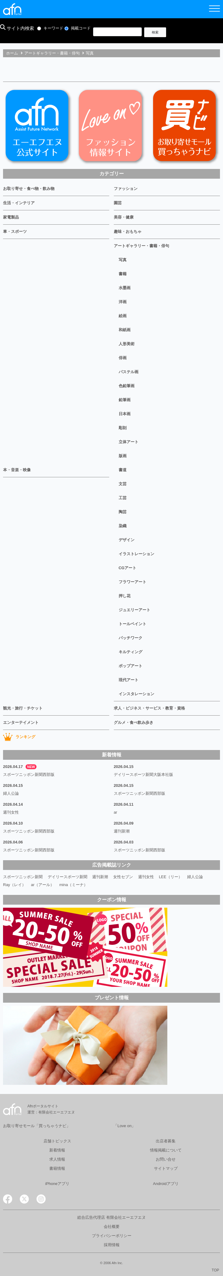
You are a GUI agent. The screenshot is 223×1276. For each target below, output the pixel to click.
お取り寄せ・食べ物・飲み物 (28, 188)
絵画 (123, 316)
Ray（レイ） (14, 884)
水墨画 (125, 288)
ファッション (126, 188)
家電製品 (11, 217)
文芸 (123, 484)
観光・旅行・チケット (23, 708)
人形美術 (126, 344)
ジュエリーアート (134, 610)
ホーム (12, 53)
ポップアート (130, 666)
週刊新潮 (122, 831)
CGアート (128, 568)
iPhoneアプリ (57, 1183)
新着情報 (57, 1150)
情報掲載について (166, 1150)
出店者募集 (166, 1141)
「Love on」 (124, 1126)
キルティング (130, 652)
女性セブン (123, 877)
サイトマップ (166, 1168)
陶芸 (123, 512)
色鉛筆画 (126, 386)
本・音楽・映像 (17, 470)
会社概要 (112, 1226)
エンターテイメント (21, 722)
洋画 (123, 302)
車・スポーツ (15, 231)
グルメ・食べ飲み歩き (133, 722)
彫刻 (123, 428)
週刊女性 (11, 812)
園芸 (118, 203)
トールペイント (132, 624)
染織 (123, 526)
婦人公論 (11, 793)
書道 (123, 470)
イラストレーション (136, 554)
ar (115, 812)
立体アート (128, 442)
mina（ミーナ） (73, 884)
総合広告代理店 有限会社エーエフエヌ (111, 1217)
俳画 (123, 358)
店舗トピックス (57, 1141)
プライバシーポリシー (111, 1235)
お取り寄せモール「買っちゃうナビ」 (36, 1126)
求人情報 (57, 1159)
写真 (123, 260)
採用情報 (112, 1245)
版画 (123, 456)
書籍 (123, 274)
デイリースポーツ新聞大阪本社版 (143, 774)
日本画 (125, 414)
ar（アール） (42, 884)
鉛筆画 (125, 400)
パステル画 (128, 372)
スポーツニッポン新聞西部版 (28, 774)
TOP (215, 1270)
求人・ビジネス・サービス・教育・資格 (149, 708)
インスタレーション (136, 694)
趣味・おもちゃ (127, 231)
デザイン (126, 540)
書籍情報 (57, 1168)
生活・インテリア (19, 203)
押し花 (125, 596)
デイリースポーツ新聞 (67, 877)
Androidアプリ (166, 1183)
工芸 (123, 498)
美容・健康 (124, 217)
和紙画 (125, 330)
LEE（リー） (170, 877)
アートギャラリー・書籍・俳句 (141, 246)
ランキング (19, 737)
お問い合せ (166, 1159)
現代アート (128, 680)
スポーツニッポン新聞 (23, 877)
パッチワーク (130, 638)
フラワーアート (132, 582)
